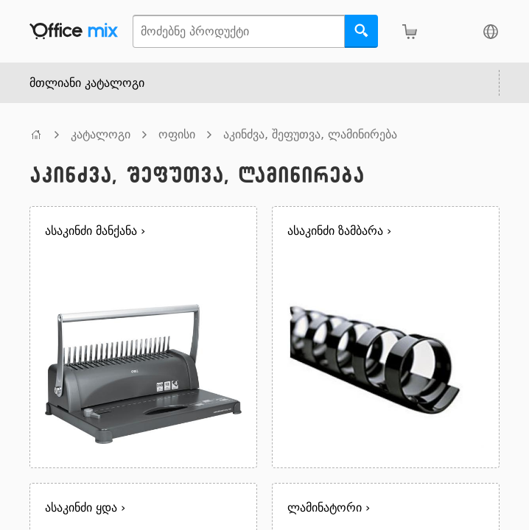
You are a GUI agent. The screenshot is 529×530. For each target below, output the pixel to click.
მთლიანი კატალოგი (86, 83)
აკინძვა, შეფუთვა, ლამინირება (310, 134)
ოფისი (176, 134)
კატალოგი (100, 134)
